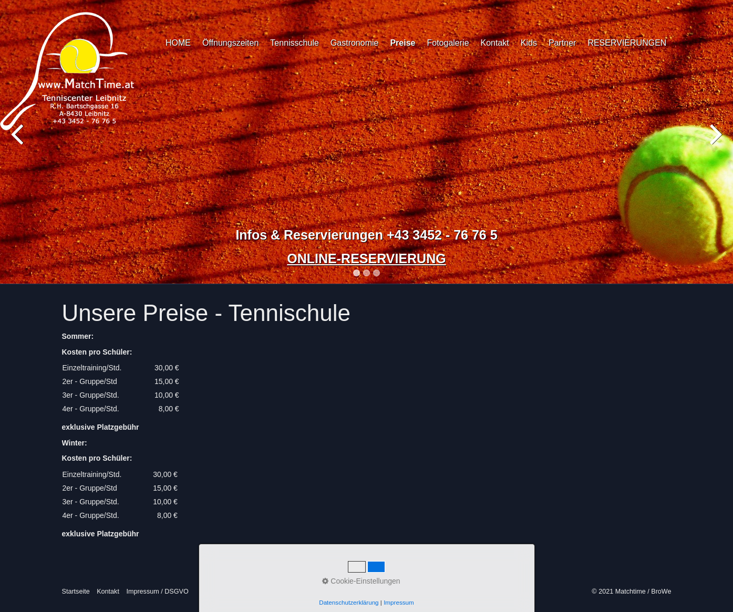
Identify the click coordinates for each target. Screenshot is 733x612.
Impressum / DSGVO (157, 591)
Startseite (76, 591)
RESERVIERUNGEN (626, 42)
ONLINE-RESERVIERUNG (366, 258)
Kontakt (495, 42)
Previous (18, 143)
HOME (178, 42)
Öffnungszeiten (230, 42)
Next (714, 143)
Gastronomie (355, 42)
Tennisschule (294, 42)
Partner (562, 42)
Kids (529, 42)
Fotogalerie (448, 42)
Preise (402, 42)
